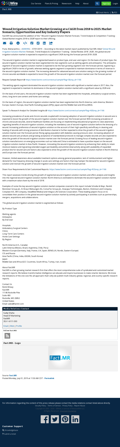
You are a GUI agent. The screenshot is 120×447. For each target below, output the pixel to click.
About (85, 3)
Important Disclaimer (68, 411)
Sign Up (106, 3)
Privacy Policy (67, 406)
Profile (19, 326)
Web (12, 326)
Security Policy (40, 406)
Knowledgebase (11, 430)
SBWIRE (25, 49)
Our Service (36, 3)
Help (77, 3)
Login (115, 3)
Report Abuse (79, 406)
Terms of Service (54, 406)
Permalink (49, 378)
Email (5, 326)
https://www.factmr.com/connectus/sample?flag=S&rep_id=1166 (53, 79)
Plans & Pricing (51, 3)
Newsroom (66, 3)
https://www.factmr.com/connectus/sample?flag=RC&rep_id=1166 (77, 169)
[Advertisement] (60, 19)
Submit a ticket (10, 434)
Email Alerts (104, 12)
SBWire (9, 3)
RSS (115, 12)
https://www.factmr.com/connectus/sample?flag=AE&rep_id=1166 (75, 110)
